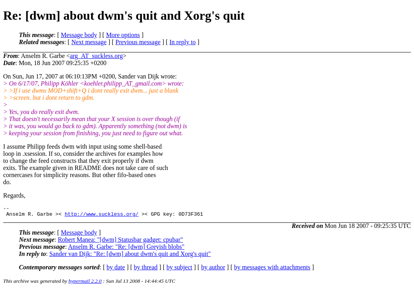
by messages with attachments (272, 269)
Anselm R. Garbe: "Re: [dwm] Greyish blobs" (126, 249)
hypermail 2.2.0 (85, 283)
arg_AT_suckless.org (96, 55)
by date (115, 269)
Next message (88, 42)
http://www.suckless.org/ (101, 216)
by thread (146, 269)
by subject (179, 269)
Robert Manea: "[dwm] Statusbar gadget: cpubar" (120, 242)
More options (123, 35)
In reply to (183, 42)
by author (213, 269)
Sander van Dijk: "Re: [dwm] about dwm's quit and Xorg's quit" (130, 256)
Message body (79, 35)
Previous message (138, 42)
